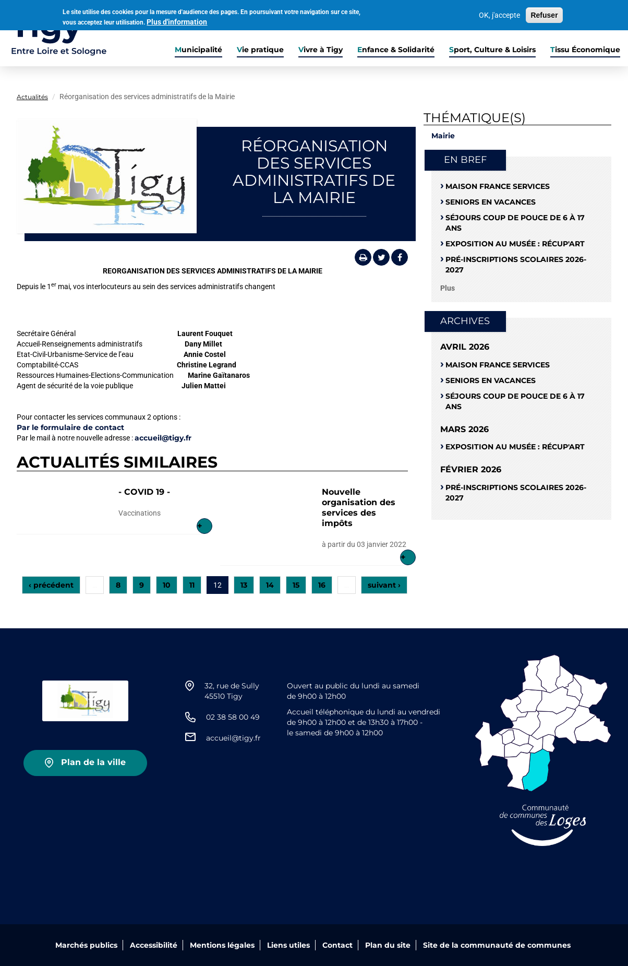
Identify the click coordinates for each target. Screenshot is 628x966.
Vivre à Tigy (320, 49)
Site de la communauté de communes (497, 945)
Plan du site (387, 945)
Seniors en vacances (490, 202)
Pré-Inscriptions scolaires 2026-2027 (515, 265)
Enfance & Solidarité (395, 49)
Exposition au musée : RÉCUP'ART (515, 243)
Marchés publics (86, 945)
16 (321, 585)
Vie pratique (260, 49)
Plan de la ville (93, 762)
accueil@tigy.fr (163, 438)
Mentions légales (222, 945)
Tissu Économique (585, 49)
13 (243, 585)
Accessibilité (153, 945)
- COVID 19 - (144, 492)
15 (296, 585)
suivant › (384, 585)
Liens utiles (288, 945)
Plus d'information (177, 21)
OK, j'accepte (499, 14)
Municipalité (198, 49)
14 (270, 585)
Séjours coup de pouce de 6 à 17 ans (515, 223)
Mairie (443, 135)
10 (167, 585)
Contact (337, 945)
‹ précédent (51, 585)
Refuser (544, 14)
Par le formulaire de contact (71, 427)
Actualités (32, 97)
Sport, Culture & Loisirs (492, 49)
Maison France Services (497, 186)
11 (192, 585)
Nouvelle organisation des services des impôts (358, 507)
